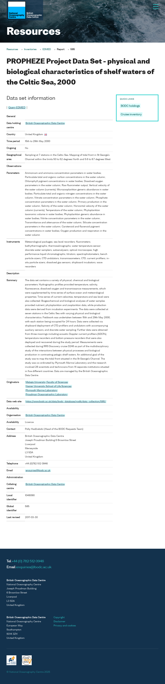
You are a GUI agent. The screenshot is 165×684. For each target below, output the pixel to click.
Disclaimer (59, 621)
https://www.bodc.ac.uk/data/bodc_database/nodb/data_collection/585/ (66, 401)
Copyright (59, 617)
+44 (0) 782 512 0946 (28, 561)
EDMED (46, 49)
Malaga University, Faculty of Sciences (47, 382)
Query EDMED (16, 107)
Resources (12, 49)
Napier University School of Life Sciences (48, 386)
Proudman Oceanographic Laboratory (46, 394)
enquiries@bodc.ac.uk (38, 470)
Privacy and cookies (65, 626)
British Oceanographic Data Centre (45, 123)
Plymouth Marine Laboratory (41, 390)
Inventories (30, 49)
